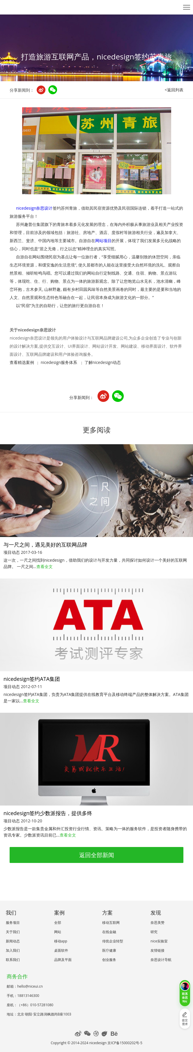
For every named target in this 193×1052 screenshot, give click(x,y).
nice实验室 (159, 941)
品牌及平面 (63, 959)
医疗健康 (109, 950)
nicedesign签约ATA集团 (31, 679)
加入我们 (13, 950)
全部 (57, 922)
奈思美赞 (157, 922)
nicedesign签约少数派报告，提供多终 (47, 813)
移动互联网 (111, 922)
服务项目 (13, 922)
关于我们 (13, 931)
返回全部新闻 (96, 855)
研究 (153, 931)
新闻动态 (13, 941)
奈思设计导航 (160, 959)
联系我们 (13, 959)
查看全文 (44, 566)
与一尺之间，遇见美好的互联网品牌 (45, 544)
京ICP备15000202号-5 (124, 1042)
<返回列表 (174, 89)
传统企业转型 (112, 941)
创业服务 (109, 959)
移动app (60, 941)
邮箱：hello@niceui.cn (25, 986)
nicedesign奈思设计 (34, 208)
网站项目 (103, 240)
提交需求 (184, 1018)
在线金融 (109, 931)
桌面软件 (61, 950)
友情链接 (157, 950)
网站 (57, 931)
